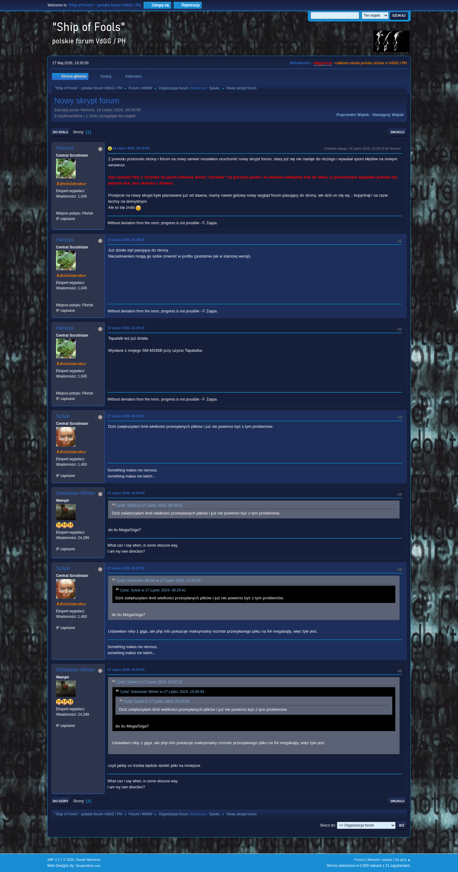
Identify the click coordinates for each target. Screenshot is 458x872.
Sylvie (214, 88)
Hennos (65, 148)
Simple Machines (88, 859)
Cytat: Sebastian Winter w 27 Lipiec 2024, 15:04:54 (158, 580)
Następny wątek (388, 114)
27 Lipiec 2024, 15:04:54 (126, 493)
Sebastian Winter (75, 493)
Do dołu (60, 132)
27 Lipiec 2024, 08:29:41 (126, 416)
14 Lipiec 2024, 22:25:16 (126, 328)
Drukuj (397, 132)
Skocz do (327, 825)
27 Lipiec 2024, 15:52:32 (126, 568)
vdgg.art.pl (323, 63)
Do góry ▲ (403, 859)
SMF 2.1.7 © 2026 (60, 859)
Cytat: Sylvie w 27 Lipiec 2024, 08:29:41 (149, 505)
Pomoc (359, 859)
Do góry (60, 801)
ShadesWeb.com (88, 865)
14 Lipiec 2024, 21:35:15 (126, 239)
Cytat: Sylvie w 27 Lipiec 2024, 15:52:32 (149, 682)
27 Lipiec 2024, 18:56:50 (126, 669)
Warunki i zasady (379, 859)
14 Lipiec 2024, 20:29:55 (130, 148)
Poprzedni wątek (353, 114)
